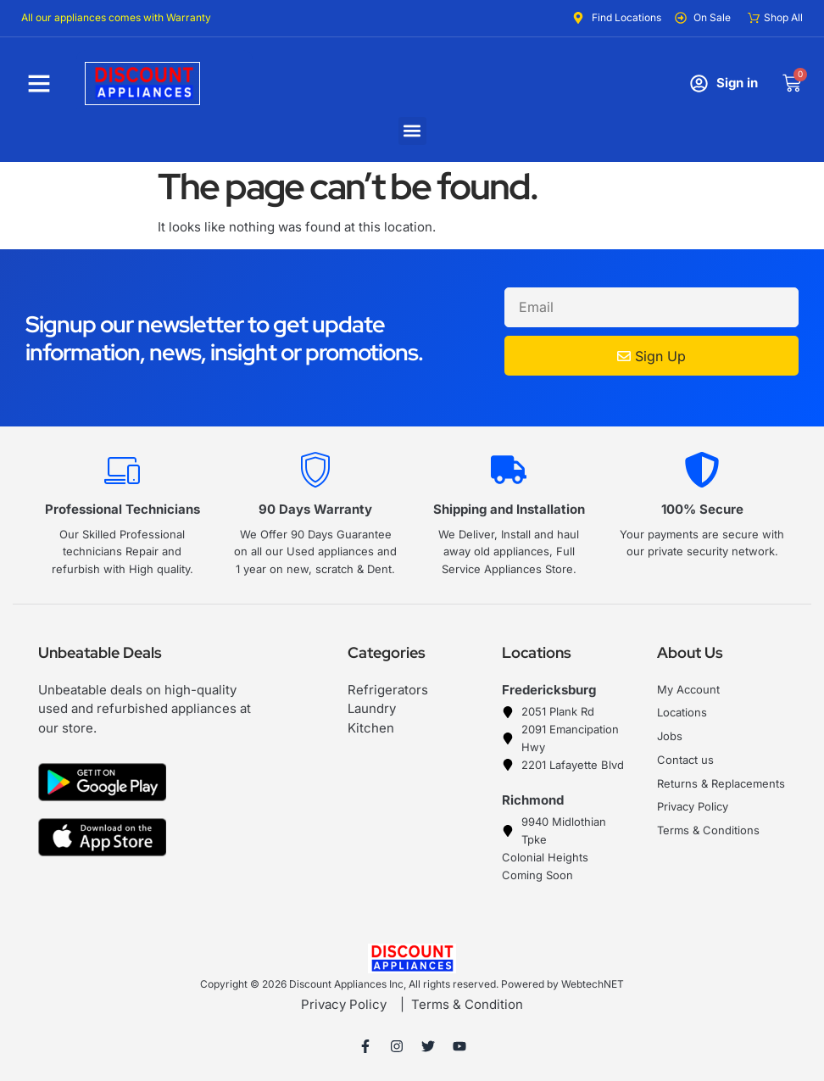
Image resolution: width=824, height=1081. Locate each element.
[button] (412, 131)
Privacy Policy (344, 1004)
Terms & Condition (467, 1004)
